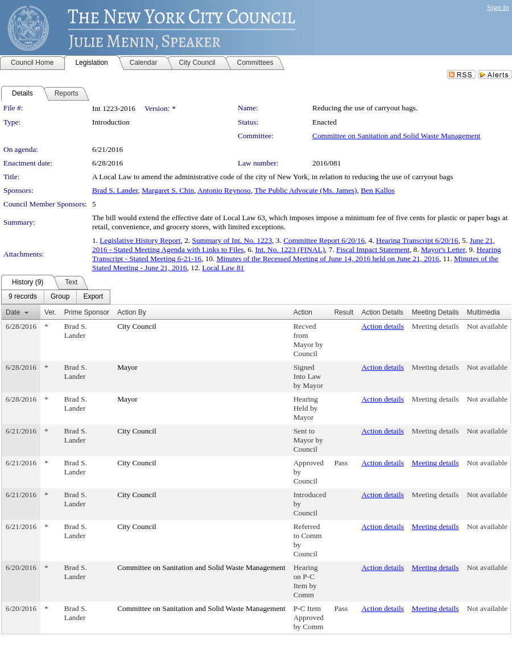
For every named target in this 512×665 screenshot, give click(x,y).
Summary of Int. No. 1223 (232, 240)
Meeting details (435, 326)
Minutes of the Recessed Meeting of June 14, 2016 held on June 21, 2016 (328, 258)
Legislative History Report (140, 240)
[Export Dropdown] (93, 297)
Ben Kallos (378, 190)
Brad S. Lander (115, 190)
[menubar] (55, 297)
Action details (382, 326)
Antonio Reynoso (224, 190)
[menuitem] (23, 297)
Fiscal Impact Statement (373, 249)
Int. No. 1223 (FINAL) (290, 249)
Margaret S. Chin (168, 190)
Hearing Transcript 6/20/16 (417, 240)
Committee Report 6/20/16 (324, 240)
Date (13, 312)
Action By (131, 312)
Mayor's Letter (443, 249)
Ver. (50, 312)
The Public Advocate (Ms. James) (305, 190)
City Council (136, 326)
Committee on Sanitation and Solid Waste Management (396, 135)
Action (303, 312)
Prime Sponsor (86, 312)
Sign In (498, 7)
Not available (487, 326)
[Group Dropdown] (60, 297)
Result (343, 312)
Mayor (127, 367)
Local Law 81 (223, 267)
